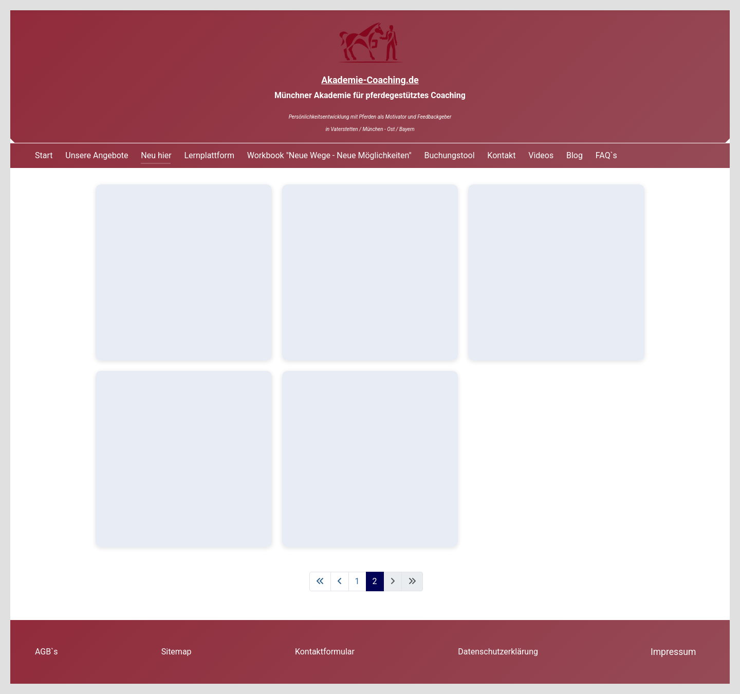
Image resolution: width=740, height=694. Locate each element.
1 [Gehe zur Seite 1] (357, 581)
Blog (574, 155)
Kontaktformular (325, 652)
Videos (540, 155)
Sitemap (176, 652)
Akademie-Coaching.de (370, 79)
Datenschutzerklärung (498, 652)
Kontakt (501, 155)
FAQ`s (606, 155)
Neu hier (156, 155)
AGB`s (46, 652)
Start (43, 155)
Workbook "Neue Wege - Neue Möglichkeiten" (329, 155)
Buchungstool (449, 155)
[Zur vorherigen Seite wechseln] (339, 581)
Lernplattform (209, 155)
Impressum (673, 652)
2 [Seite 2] (375, 581)
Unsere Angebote (96, 155)
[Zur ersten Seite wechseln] (320, 581)
